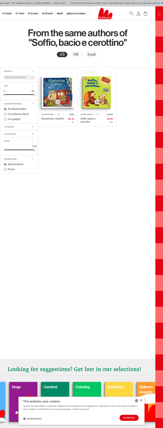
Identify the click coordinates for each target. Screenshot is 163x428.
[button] (32, 418)
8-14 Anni (33, 13)
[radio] (62, 54)
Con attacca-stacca (18, 114)
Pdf (76, 54)
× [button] (141, 400)
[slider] (4, 94)
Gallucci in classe (76, 13)
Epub (91, 54)
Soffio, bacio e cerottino (88, 120)
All (62, 54)
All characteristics (17, 108)
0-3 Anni (7, 13)
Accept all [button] (129, 417)
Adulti (60, 13)
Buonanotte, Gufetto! (53, 118)
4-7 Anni (19, 13)
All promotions (15, 164)
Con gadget (14, 119)
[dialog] (81, 411)
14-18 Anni (47, 13)
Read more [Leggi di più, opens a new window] (84, 409)
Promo (11, 169)
